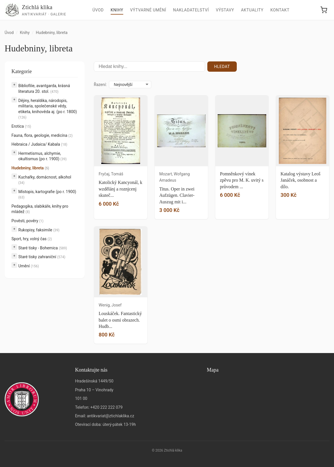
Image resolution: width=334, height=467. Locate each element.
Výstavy (225, 10)
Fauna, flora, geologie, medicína (42, 135)
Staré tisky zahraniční (41, 256)
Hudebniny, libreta (30, 168)
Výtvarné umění (148, 10)
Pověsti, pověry (27, 221)
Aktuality (252, 10)
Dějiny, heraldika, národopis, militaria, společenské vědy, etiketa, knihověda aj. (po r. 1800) (47, 109)
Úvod (98, 10)
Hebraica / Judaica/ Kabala (39, 144)
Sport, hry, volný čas (31, 238)
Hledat (222, 66)
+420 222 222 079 (106, 407)
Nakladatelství (191, 10)
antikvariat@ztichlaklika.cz (110, 416)
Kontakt (279, 10)
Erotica (21, 126)
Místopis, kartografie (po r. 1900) (47, 194)
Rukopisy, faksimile (38, 230)
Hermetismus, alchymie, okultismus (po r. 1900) (42, 156)
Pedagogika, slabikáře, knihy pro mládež (39, 209)
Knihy (117, 10)
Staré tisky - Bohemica (42, 248)
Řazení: (100, 84)
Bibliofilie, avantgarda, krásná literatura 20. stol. (44, 88)
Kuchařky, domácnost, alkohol (44, 180)
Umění (28, 266)
